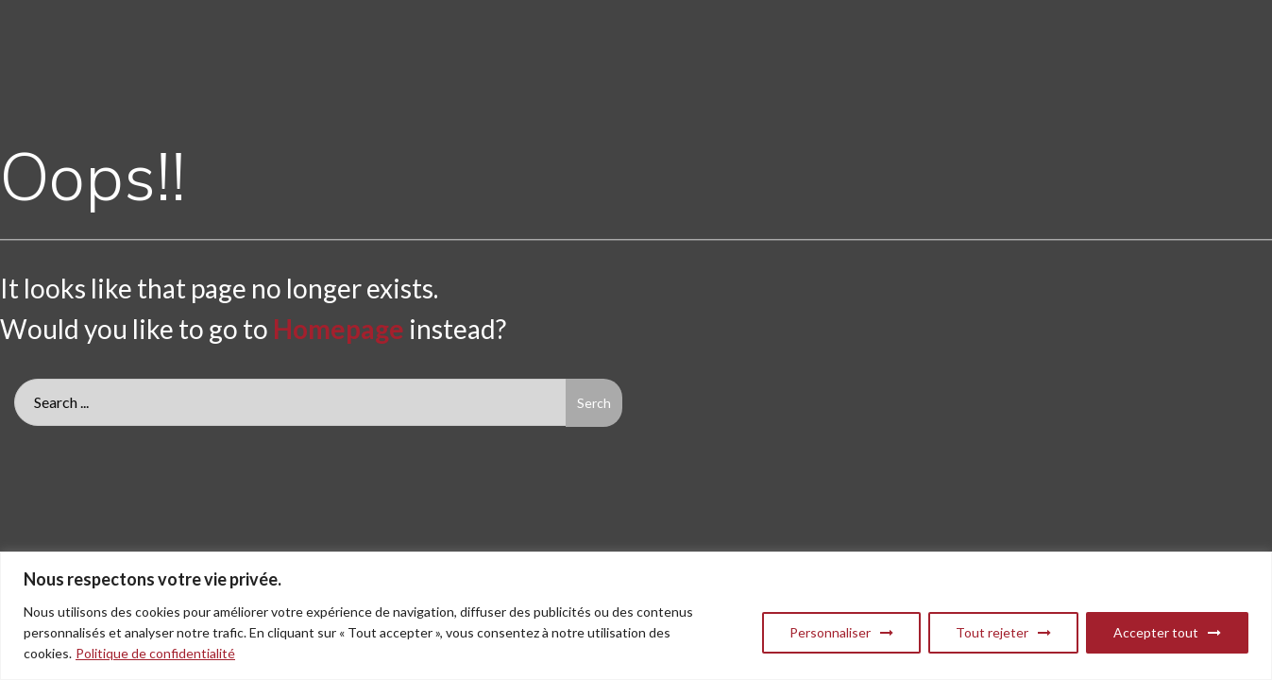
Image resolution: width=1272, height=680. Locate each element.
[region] (636, 616)
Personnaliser (830, 632)
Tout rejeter (992, 632)
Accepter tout (1155, 632)
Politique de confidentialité (155, 653)
